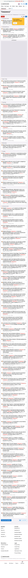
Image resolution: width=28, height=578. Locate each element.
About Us (2, 530)
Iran (23, 6)
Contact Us (3, 532)
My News (11, 563)
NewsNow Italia (17, 536)
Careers (2, 548)
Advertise (3, 546)
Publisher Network (4, 544)
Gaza (17, 6)
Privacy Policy (17, 544)
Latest (3, 16)
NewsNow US (17, 530)
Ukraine (20, 6)
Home (2, 6)
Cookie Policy (17, 546)
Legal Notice (17, 548)
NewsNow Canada (18, 538)
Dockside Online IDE (4, 550)
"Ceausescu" (3, 8)
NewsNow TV (3, 536)
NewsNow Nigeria (18, 532)
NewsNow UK (17, 528)
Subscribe (3, 534)
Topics (16, 563)
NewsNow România (18, 534)
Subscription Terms (18, 550)
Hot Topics (6, 6)
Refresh (22, 563)
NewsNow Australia (18, 540)
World (13, 6)
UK (10, 6)
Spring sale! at (13, 1)
